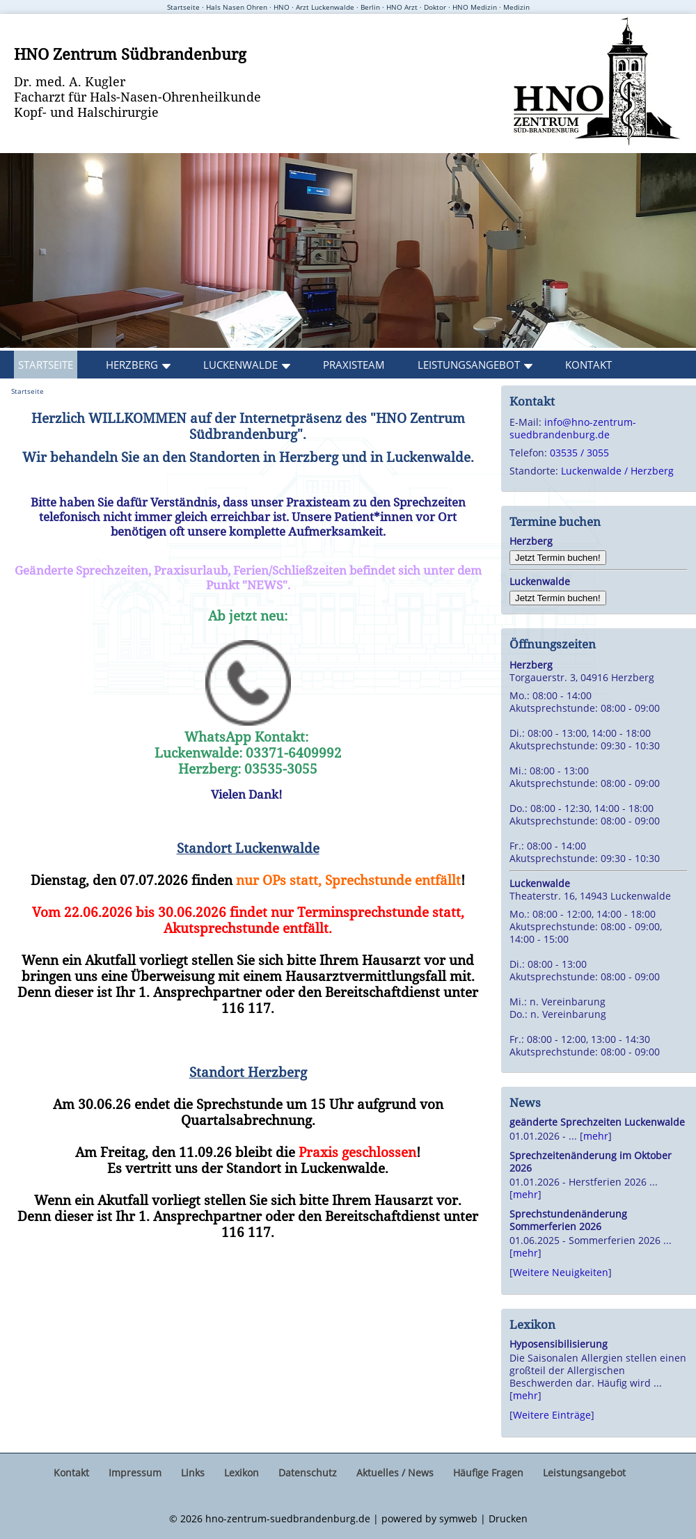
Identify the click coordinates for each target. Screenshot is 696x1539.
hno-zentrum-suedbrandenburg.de (287, 1518)
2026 (191, 1518)
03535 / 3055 (579, 452)
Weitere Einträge (552, 1414)
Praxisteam (354, 365)
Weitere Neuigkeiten (560, 1272)
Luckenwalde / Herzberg (617, 470)
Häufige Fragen (488, 1472)
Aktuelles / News (395, 1472)
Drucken (508, 1518)
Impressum (135, 1472)
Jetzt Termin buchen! (558, 557)
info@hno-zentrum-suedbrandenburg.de (572, 428)
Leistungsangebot (469, 365)
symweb (458, 1518)
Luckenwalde (240, 365)
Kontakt (588, 365)
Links (193, 1472)
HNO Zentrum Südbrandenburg (130, 53)
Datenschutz (307, 1472)
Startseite (45, 365)
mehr (595, 1135)
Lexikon (241, 1472)
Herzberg (132, 365)
